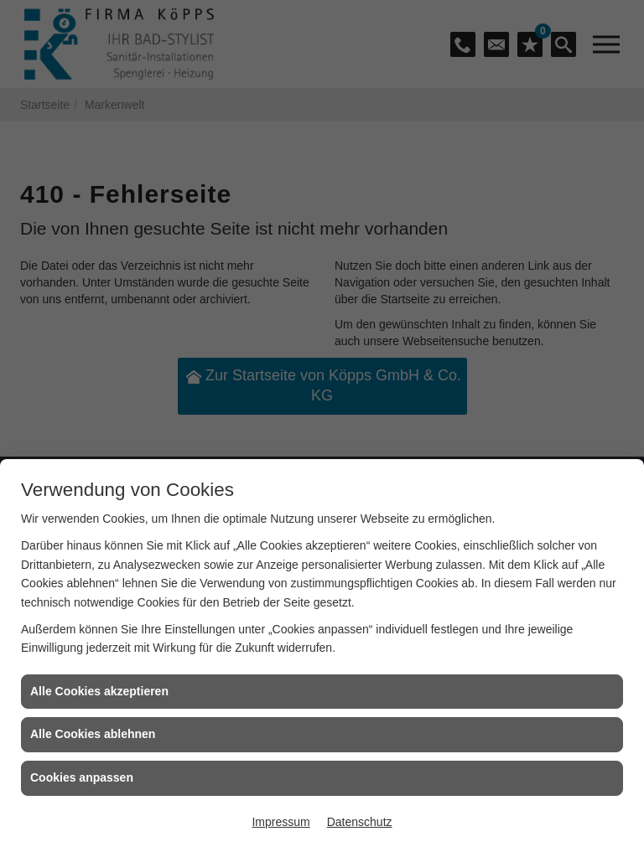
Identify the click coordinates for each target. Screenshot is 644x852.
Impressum (280, 822)
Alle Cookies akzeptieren (99, 691)
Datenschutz (359, 822)
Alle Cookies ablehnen (92, 734)
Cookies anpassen (81, 777)
